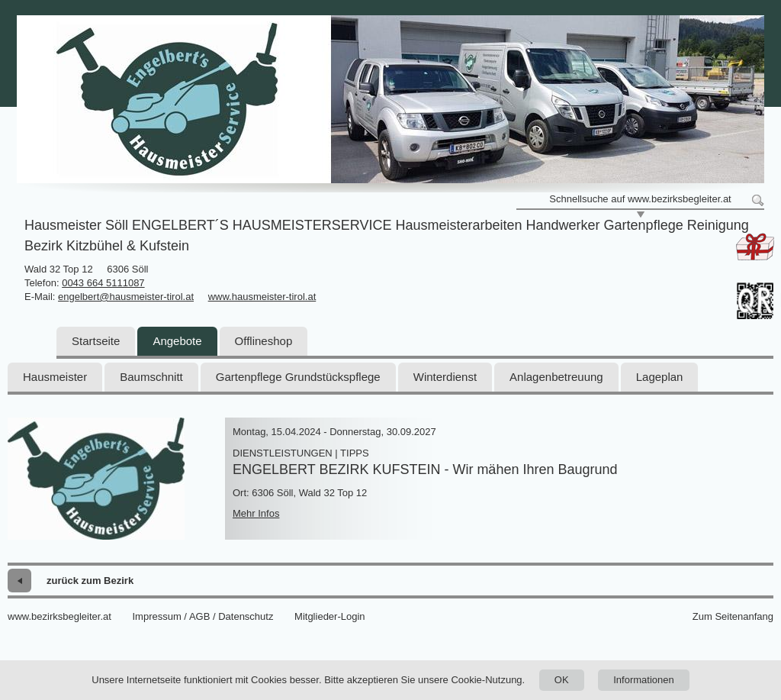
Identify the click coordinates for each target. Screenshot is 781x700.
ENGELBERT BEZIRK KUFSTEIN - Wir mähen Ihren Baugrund (425, 469)
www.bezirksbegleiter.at (59, 616)
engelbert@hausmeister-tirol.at (126, 296)
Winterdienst (445, 376)
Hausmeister (55, 376)
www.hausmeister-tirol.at (262, 296)
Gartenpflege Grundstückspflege (298, 376)
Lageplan (659, 376)
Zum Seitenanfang (733, 616)
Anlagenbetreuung (556, 376)
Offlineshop (264, 340)
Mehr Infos (256, 513)
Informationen (643, 679)
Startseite (96, 340)
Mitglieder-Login (329, 616)
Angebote (177, 340)
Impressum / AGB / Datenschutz (202, 616)
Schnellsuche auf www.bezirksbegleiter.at (640, 199)
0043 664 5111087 (103, 283)
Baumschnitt (151, 376)
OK (561, 679)
